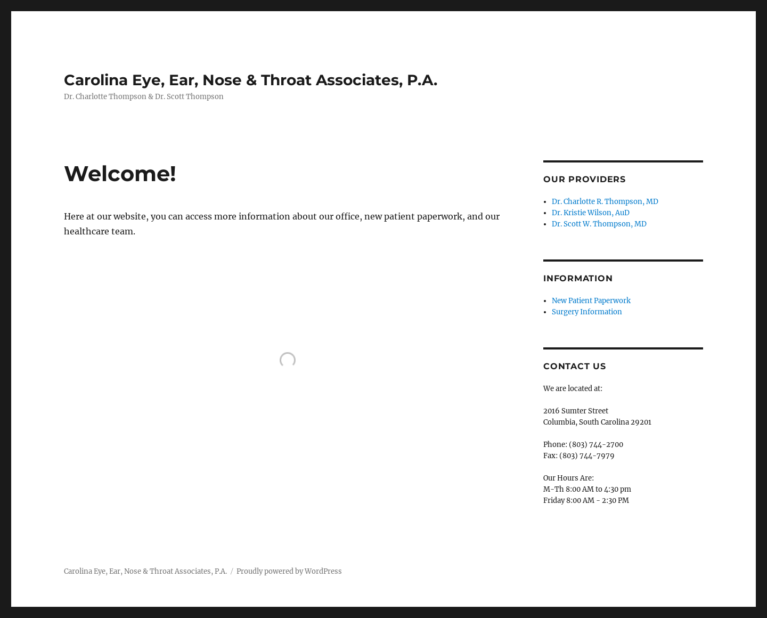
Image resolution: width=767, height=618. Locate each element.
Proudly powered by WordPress (289, 571)
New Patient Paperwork (591, 300)
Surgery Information (587, 311)
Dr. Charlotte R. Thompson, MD (605, 201)
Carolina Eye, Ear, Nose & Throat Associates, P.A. (250, 80)
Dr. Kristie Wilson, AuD (591, 212)
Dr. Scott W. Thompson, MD (599, 224)
